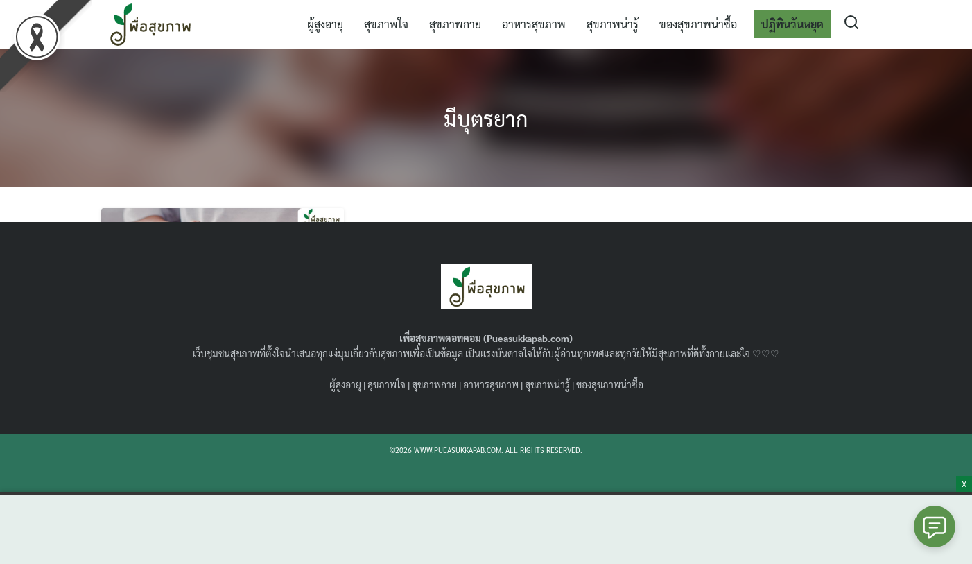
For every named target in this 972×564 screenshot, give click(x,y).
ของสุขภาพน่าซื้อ (698, 24)
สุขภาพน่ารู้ (613, 24)
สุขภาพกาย (455, 24)
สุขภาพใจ (386, 24)
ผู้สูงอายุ (325, 24)
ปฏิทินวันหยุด (792, 24)
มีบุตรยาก (486, 117)
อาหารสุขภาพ (534, 24)
